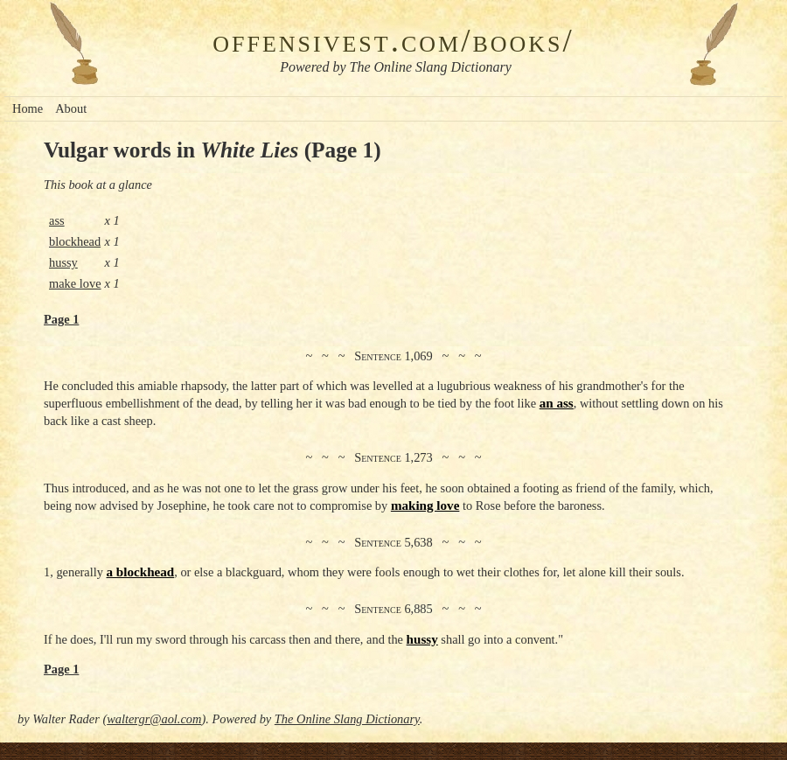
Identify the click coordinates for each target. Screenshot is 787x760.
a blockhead (141, 572)
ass (57, 220)
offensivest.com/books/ (393, 41)
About (71, 108)
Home (27, 108)
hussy (63, 262)
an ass (557, 403)
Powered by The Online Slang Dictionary (396, 66)
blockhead (75, 241)
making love (425, 505)
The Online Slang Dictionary (347, 719)
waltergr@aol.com (154, 719)
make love (75, 283)
